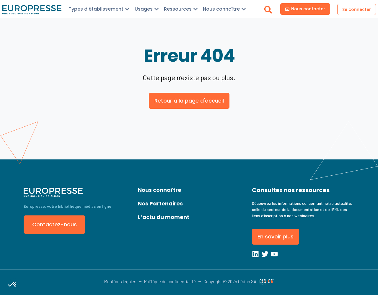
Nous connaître (159, 190)
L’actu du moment (163, 217)
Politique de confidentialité (170, 281)
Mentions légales (120, 281)
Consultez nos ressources (291, 190)
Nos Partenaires (160, 203)
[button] (268, 9)
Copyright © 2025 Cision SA (229, 281)
